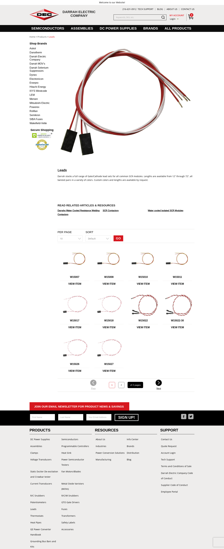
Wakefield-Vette (38, 123)
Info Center (132, 438)
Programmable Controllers (74, 444)
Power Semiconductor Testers (72, 460)
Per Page (65, 232)
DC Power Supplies (118, 28)
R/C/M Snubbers (69, 486)
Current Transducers (40, 480)
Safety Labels (67, 511)
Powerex (34, 107)
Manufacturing (102, 457)
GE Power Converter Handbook (40, 520)
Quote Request (168, 444)
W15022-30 (177, 320)
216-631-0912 (129, 9)
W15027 (109, 364)
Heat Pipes (35, 511)
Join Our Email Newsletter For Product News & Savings (79, 406)
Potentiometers (37, 492)
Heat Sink (65, 451)
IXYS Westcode (38, 91)
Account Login (167, 451)
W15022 (143, 320)
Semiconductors (47, 28)
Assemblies (82, 28)
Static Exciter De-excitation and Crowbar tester (43, 471)
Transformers (68, 505)
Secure (42, 130)
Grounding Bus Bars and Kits (45, 529)
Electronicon (36, 79)
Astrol (33, 48)
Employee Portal (168, 487)
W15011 (177, 277)
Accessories (67, 517)
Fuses (64, 499)
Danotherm (36, 52)
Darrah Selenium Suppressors (39, 69)
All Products (178, 28)
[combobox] (70, 238)
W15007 (74, 277)
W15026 (74, 364)
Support (169, 430)
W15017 (74, 320)
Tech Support (145, 9)
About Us (172, 9)
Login (172, 18)
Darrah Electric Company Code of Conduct (176, 472)
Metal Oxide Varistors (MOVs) (76, 480)
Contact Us (187, 9)
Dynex (33, 75)
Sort (89, 232)
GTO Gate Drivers (70, 492)
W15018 (109, 320)
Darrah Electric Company (38, 58)
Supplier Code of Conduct (173, 481)
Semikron (35, 115)
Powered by (133, 543)
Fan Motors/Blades (70, 468)
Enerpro (34, 82)
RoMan (34, 111)
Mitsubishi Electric (40, 103)
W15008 (109, 277)
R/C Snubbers (37, 486)
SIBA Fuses (36, 119)
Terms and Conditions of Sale (175, 463)
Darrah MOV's (37, 63)
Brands (150, 28)
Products (40, 430)
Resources (106, 430)
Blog (160, 9)
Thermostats (36, 505)
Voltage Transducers (40, 457)
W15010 (143, 277)
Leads (33, 499)
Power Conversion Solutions (109, 451)
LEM (32, 95)
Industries (100, 444)
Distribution (132, 451)
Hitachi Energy (38, 87)
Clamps (33, 451)
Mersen (34, 99)
